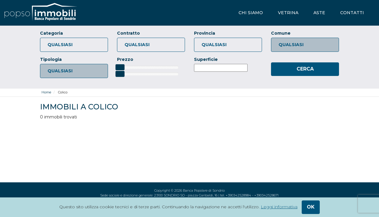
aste (319, 12)
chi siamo (251, 12)
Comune (281, 33)
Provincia (204, 33)
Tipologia (51, 59)
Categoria (51, 33)
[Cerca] (305, 69)
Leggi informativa (279, 206)
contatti (352, 12)
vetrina (288, 12)
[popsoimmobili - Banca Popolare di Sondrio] (41, 13)
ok (311, 207)
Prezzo (125, 59)
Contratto (128, 33)
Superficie (206, 59)
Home (46, 92)
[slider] (120, 67)
